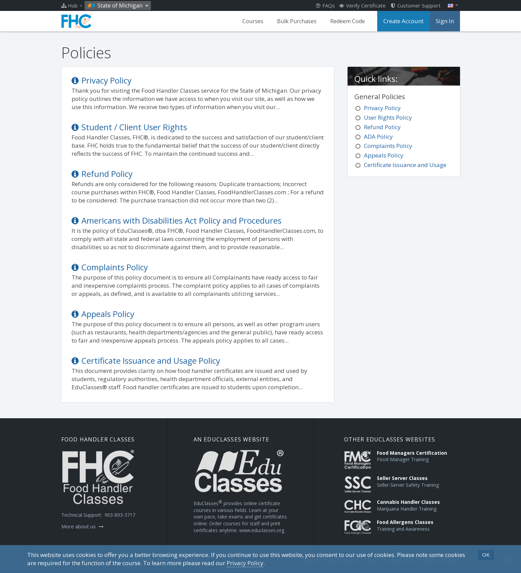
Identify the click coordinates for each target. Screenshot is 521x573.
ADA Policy (378, 136)
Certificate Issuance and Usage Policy (146, 360)
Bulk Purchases (298, 21)
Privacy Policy (102, 80)
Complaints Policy (110, 267)
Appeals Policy (103, 313)
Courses (254, 21)
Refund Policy (102, 173)
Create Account (404, 21)
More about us (82, 526)
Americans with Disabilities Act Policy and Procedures (176, 220)
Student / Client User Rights (129, 127)
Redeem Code (349, 21)
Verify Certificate (362, 5)
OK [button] (486, 554)
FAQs (325, 5)
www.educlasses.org (261, 530)
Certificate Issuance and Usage (405, 165)
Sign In (445, 21)
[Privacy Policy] (245, 563)
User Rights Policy (388, 117)
